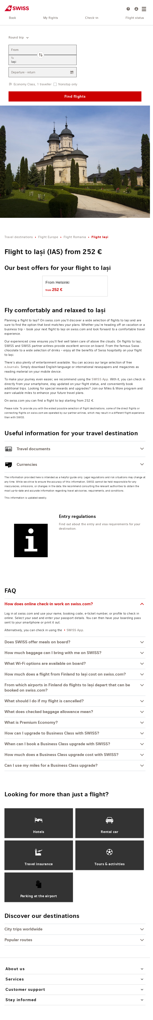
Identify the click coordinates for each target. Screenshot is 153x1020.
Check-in (92, 18)
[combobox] (17, 38)
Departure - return (23, 72)
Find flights (75, 96)
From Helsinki (57, 282)
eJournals (11, 367)
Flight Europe (48, 237)
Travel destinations (18, 237)
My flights (50, 18)
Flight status (135, 18)
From (14, 50)
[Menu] (144, 9)
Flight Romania (75, 237)
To (12, 58)
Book (12, 18)
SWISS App (100, 379)
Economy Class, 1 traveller (33, 84)
